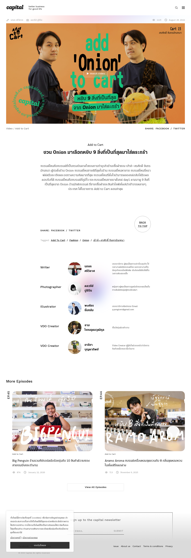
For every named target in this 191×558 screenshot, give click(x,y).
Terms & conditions (153, 546)
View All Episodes (95, 487)
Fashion (73, 240)
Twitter (179, 128)
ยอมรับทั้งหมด (40, 545)
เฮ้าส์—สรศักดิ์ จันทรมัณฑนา (108, 240)
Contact (137, 546)
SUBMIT (118, 530)
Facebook (162, 128)
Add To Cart (58, 240)
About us (125, 546)
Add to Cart (17, 454)
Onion (85, 240)
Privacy (169, 546)
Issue (116, 546)
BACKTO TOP (142, 224)
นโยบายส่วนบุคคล (30, 537)
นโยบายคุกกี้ (15, 537)
